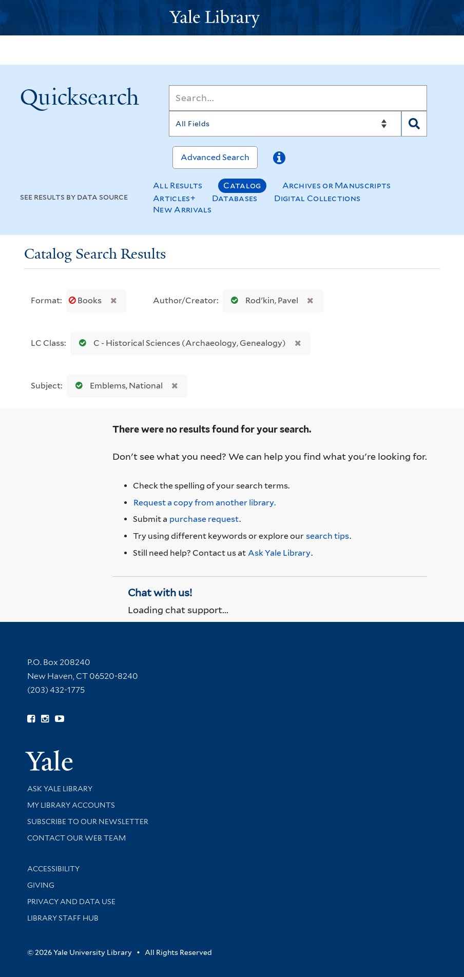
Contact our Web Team (76, 838)
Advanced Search (215, 157)
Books (86, 300)
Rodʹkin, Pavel (262, 300)
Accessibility (53, 869)
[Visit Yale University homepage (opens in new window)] (49, 757)
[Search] (298, 98)
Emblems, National (116, 385)
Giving (40, 885)
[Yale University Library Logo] (232, 18)
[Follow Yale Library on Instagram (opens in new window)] (45, 719)
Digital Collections (317, 198)
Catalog (242, 185)
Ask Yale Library (279, 553)
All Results (177, 185)
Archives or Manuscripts (336, 185)
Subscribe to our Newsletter (87, 821)
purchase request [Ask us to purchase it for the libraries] (204, 519)
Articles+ (174, 198)
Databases (235, 198)
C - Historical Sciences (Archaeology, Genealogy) (180, 343)
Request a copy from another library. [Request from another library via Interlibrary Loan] (204, 502)
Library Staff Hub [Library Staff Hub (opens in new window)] (63, 918)
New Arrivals (182, 209)
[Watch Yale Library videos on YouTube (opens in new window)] (59, 719)
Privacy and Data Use (71, 901)
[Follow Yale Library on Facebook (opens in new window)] (31, 719)
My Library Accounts (71, 805)
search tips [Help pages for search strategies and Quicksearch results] (327, 536)
